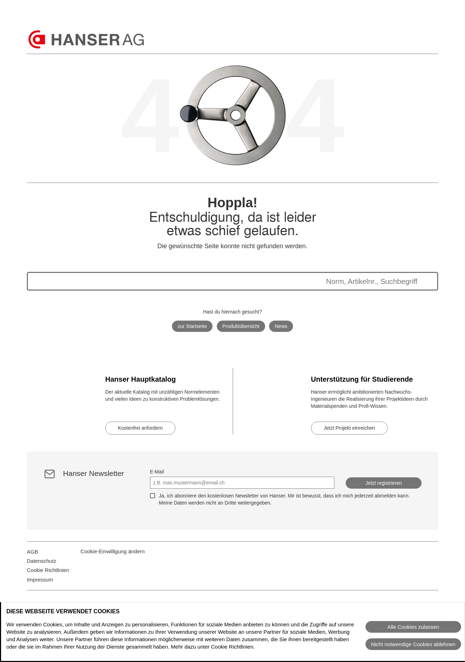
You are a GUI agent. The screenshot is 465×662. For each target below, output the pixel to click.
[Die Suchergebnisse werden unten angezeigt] (225, 281)
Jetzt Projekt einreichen (349, 428)
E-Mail (157, 472)
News (281, 326)
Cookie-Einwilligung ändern (113, 556)
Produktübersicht (241, 326)
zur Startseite (192, 326)
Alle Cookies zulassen (413, 627)
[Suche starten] (424, 281)
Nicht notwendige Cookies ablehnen (413, 644)
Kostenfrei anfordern (140, 428)
